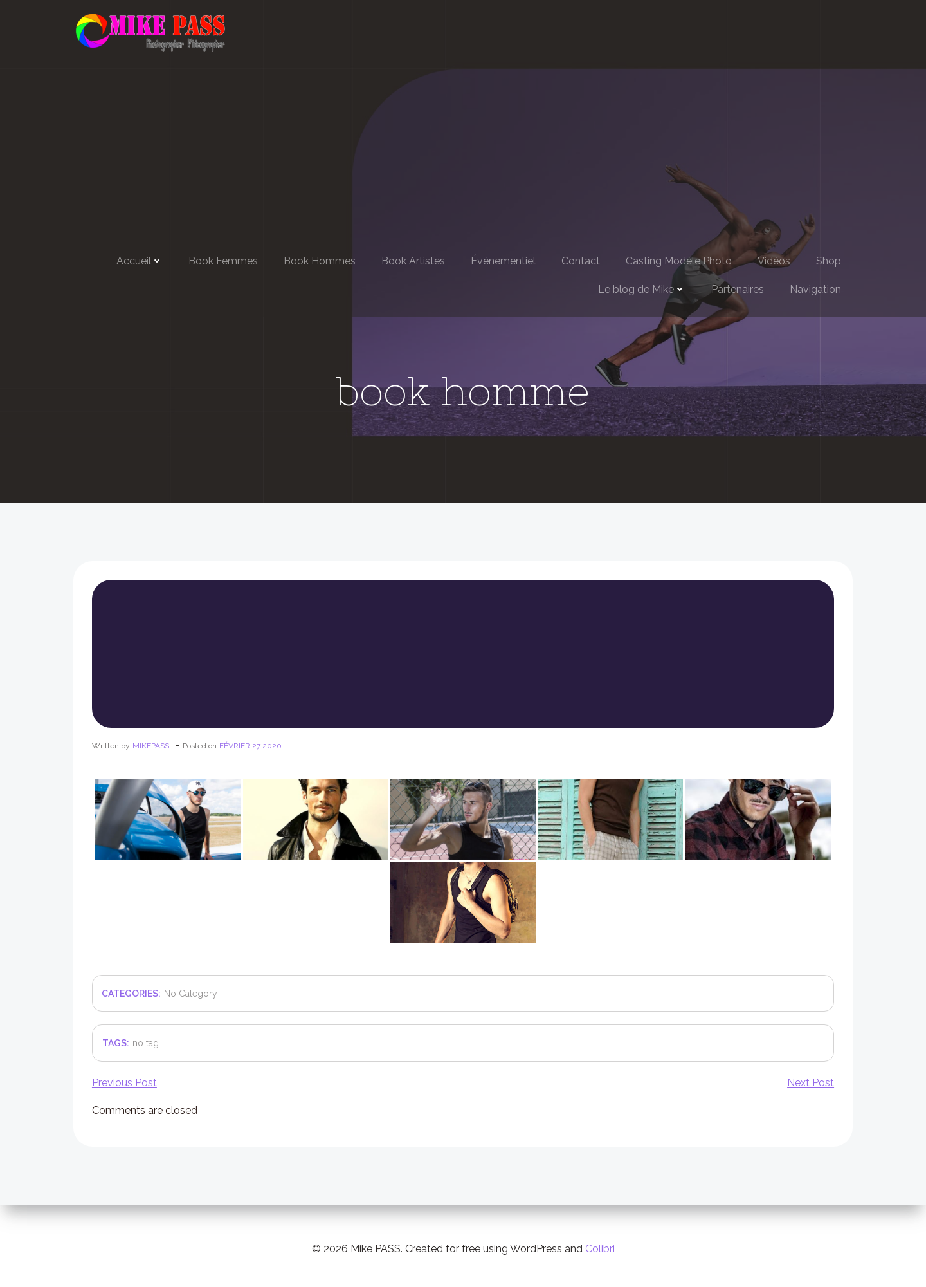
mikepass (150, 752)
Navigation (815, 288)
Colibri (600, 1249)
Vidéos (774, 260)
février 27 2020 (250, 752)
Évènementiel (503, 260)
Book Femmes (223, 260)
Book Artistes (413, 260)
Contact (580, 260)
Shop (828, 260)
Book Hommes (320, 260)
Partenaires (737, 288)
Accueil (139, 260)
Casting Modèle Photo (679, 260)
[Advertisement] (463, 149)
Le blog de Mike (641, 288)
